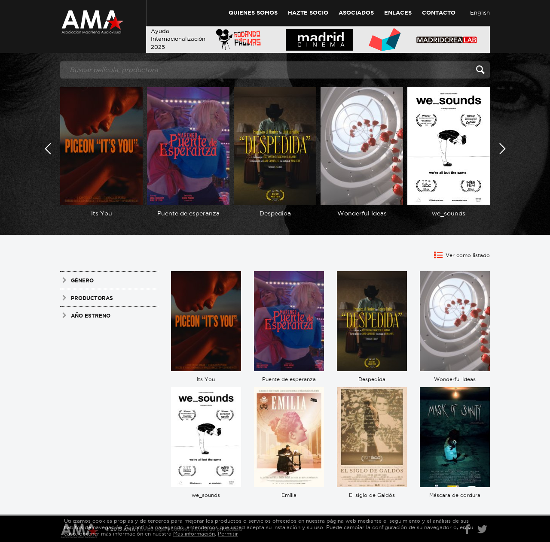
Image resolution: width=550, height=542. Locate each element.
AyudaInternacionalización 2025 (178, 39)
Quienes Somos (253, 12)
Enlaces (398, 12)
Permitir (228, 533)
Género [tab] (77, 280)
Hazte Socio (308, 12)
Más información (194, 533)
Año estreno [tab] (85, 315)
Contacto (438, 12)
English (480, 12)
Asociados (356, 12)
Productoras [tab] (86, 298)
